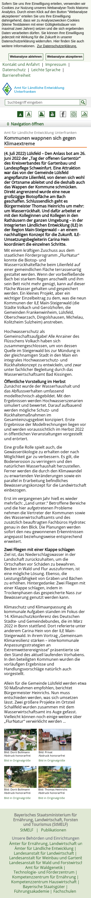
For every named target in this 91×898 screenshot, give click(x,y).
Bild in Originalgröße (17, 760)
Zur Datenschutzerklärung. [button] (57, 46)
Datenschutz (14, 69)
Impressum (55, 64)
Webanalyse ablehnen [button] (26, 56)
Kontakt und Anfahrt (21, 64)
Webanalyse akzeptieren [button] (64, 56)
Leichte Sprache (45, 69)
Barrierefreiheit (16, 75)
